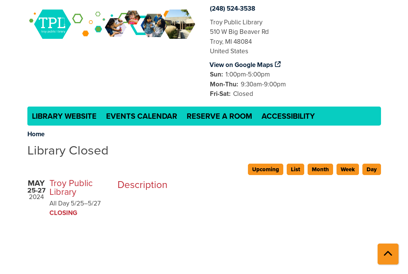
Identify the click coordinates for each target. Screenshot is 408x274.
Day (372, 169)
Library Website (64, 116)
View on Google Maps (241, 65)
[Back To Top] (388, 254)
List (295, 169)
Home (35, 134)
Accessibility (288, 116)
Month (320, 169)
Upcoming (265, 169)
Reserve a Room (219, 116)
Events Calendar (141, 116)
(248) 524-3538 (232, 8)
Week (348, 169)
